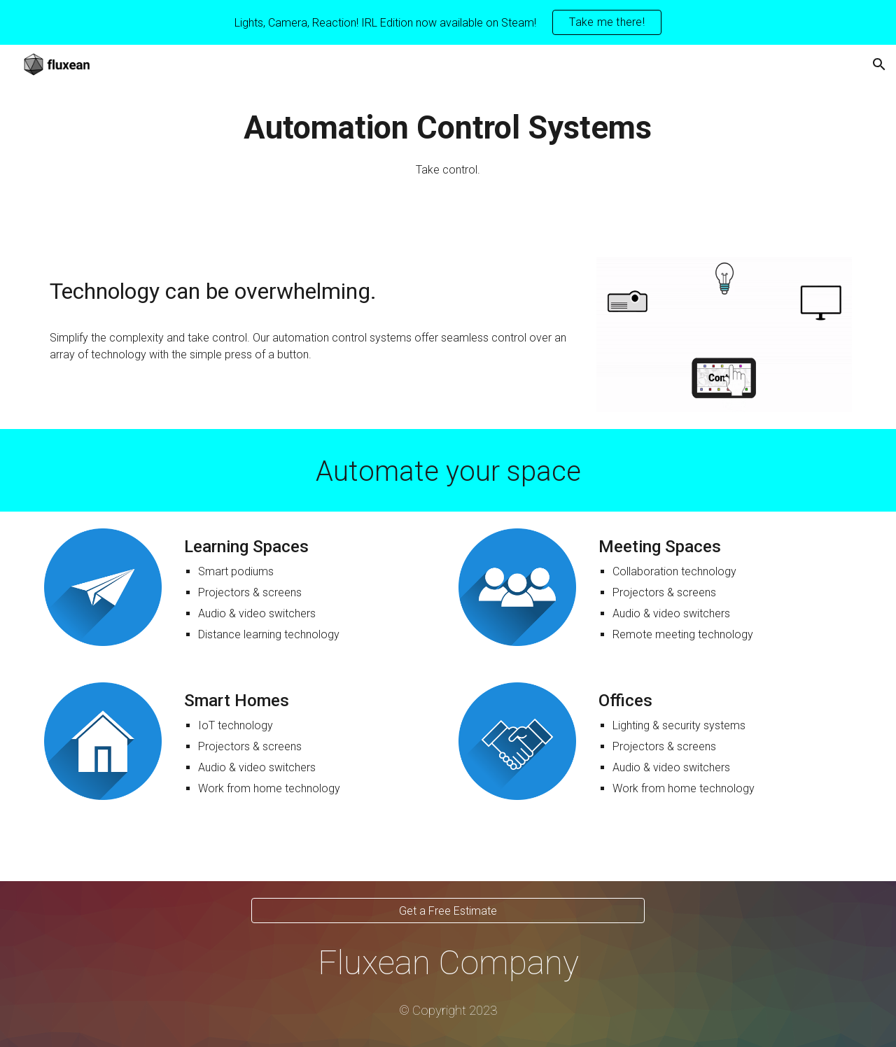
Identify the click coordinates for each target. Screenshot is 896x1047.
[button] (879, 64)
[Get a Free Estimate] (448, 911)
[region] (448, 22)
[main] (448, 142)
